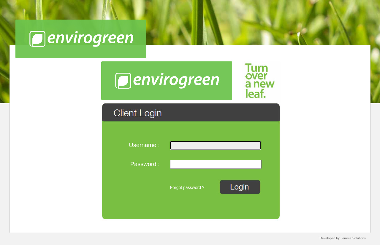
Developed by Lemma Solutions (343, 238)
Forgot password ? (187, 187)
